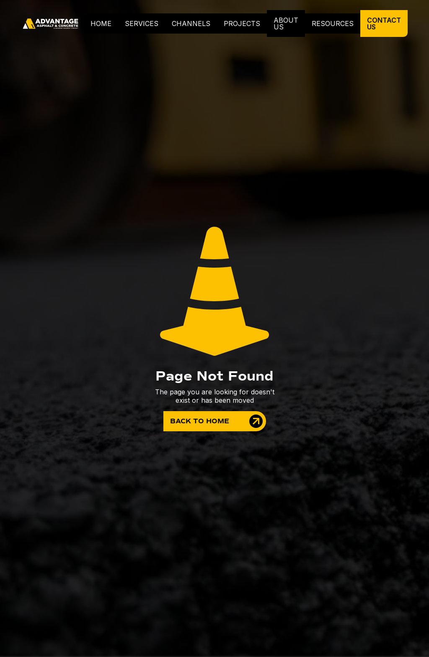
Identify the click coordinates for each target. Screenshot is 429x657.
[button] (141, 23)
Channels (191, 23)
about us (286, 23)
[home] (52, 23)
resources (333, 23)
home (100, 23)
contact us (384, 23)
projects (242, 23)
